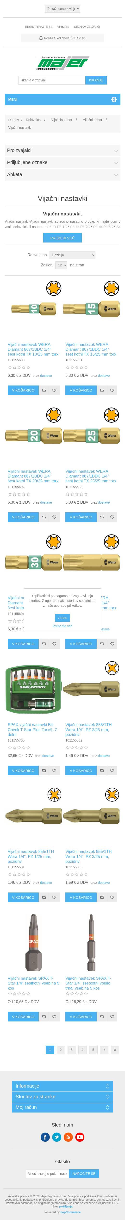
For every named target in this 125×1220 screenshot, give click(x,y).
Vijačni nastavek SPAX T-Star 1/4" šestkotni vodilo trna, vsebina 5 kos (88, 983)
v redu (62, 618)
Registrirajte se (38, 27)
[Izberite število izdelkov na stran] (61, 265)
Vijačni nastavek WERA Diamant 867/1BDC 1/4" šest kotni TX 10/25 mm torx (33, 349)
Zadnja (115, 1050)
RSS (68, 1137)
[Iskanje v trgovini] (52, 80)
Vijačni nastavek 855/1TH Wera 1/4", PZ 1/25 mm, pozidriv (31, 856)
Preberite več (62, 626)
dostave (46, 376)
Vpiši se (63, 27)
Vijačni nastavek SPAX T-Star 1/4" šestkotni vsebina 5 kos (33, 983)
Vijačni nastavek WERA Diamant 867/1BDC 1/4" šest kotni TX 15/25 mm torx (90, 349)
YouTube (79, 1137)
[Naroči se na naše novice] (47, 1173)
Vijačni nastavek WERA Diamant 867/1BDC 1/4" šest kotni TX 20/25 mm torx (33, 476)
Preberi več (62, 238)
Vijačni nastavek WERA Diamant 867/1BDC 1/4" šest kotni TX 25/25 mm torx (90, 476)
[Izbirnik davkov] (62, 9)
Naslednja (104, 1050)
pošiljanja (65, 1206)
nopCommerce (70, 1212)
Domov (13, 120)
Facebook (45, 1137)
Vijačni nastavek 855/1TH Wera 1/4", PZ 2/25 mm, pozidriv (88, 729)
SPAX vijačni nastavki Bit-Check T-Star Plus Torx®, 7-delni (33, 729)
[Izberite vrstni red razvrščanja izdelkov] (72, 255)
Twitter (56, 1137)
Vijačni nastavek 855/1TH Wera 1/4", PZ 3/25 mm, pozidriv (88, 856)
